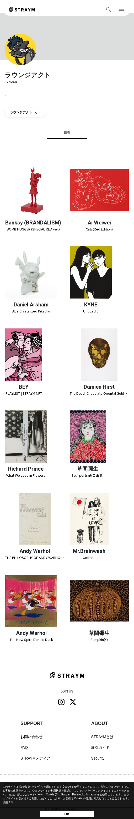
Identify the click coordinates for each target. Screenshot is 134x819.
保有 (67, 133)
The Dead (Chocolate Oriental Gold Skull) (99, 393)
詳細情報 (8, 802)
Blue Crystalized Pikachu (31, 311)
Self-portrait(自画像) (88, 475)
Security (98, 758)
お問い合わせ (31, 737)
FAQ (24, 747)
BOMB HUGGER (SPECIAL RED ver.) (33, 229)
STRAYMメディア (35, 758)
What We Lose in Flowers (25, 475)
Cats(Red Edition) (99, 229)
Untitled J (90, 311)
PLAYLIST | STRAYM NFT (24, 393)
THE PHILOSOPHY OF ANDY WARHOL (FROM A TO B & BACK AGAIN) (35, 557)
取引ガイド (100, 747)
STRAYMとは (102, 737)
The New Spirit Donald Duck (31, 639)
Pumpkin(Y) (99, 639)
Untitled (89, 557)
